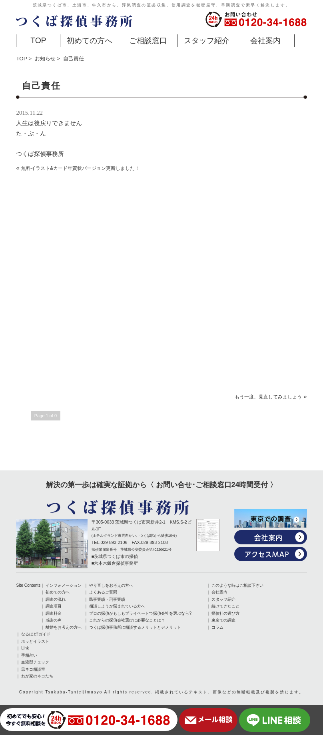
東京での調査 (223, 619)
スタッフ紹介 (206, 40)
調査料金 (54, 613)
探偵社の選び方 (225, 613)
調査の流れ (56, 599)
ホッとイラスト (35, 640)
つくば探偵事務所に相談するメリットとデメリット (135, 626)
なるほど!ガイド (35, 633)
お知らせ (45, 59)
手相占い (29, 654)
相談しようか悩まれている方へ (117, 606)
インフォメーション (64, 585)
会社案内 (265, 40)
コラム (217, 626)
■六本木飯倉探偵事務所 (115, 563)
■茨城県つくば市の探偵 (115, 556)
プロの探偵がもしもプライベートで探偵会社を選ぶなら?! (140, 613)
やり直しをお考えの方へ (111, 585)
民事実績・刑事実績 (107, 599)
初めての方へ (89, 40)
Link (25, 647)
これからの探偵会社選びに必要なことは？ (127, 619)
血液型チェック (35, 661)
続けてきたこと (225, 606)
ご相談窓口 (148, 40)
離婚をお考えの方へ (64, 626)
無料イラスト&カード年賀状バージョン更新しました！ (80, 168)
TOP (38, 40)
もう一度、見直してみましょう (268, 397)
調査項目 (54, 606)
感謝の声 (54, 619)
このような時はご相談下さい (237, 585)
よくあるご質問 (103, 592)
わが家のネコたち (37, 675)
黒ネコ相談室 (33, 668)
